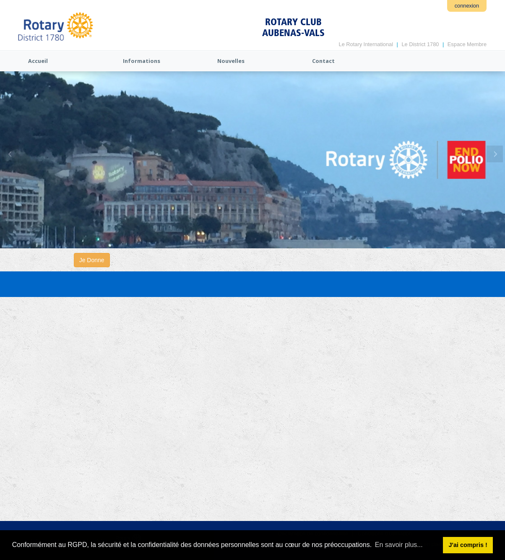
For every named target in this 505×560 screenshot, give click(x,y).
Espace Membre (467, 44)
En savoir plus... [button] (399, 544)
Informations (141, 61)
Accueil (38, 61)
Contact (323, 61)
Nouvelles (231, 61)
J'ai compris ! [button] (467, 545)
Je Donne (91, 260)
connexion (467, 6)
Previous (10, 154)
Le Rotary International (366, 44)
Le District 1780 (420, 44)
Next (494, 154)
